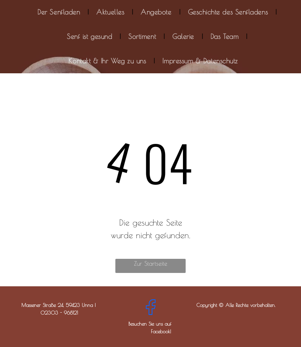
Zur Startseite (150, 263)
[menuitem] (59, 12)
